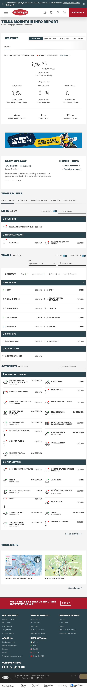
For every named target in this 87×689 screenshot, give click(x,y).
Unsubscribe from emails (67, 633)
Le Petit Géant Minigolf (16, 412)
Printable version (73, 169)
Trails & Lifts (50, 39)
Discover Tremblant (9, 619)
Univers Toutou (17, 453)
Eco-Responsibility (8, 642)
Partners (5, 649)
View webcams (72, 166)
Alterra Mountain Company (8, 686)
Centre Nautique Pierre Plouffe (62, 470)
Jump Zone (56, 480)
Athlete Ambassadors (9, 645)
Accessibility (62, 686)
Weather (36, 39)
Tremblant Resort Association (12, 656)
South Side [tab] (22, 201)
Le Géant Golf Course (61, 490)
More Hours (65, 55)
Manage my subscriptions (67, 629)
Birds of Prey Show (18, 391)
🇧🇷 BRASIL (34, 645)
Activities (64, 39)
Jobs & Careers (35, 619)
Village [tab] (7, 47)
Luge (11, 498)
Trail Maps (78, 39)
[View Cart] (64, 12)
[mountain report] (44, 12)
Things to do (6, 629)
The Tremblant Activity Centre (16, 523)
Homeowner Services (37, 629)
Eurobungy (57, 390)
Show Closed (46, 211)
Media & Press (35, 622)
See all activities (74, 534)
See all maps (75, 588)
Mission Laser (58, 412)
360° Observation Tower (21, 469)
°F (45, 62)
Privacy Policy (23, 685)
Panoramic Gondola (19, 431)
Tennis (54, 512)
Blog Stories (6, 622)
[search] (58, 12)
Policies (61, 626)
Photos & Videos (8, 633)
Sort (30, 261)
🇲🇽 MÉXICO (34, 642)
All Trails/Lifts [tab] (7, 201)
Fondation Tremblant (37, 633)
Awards (4, 652)
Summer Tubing (16, 441)
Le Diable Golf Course (20, 491)
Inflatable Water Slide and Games (20, 403)
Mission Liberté (16, 422)
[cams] (51, 12)
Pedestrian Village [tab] (39, 201)
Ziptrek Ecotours (59, 521)
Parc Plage (56, 501)
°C (46, 64)
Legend (59, 256)
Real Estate (34, 626)
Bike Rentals (57, 381)
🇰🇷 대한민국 (34, 652)
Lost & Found (63, 622)
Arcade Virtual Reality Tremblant (18, 381)
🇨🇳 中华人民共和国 (37, 656)
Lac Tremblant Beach (61, 402)
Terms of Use (35, 685)
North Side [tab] (55, 201)
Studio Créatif (58, 433)
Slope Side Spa (16, 512)
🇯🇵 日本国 (34, 649)
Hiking (12, 480)
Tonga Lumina (58, 443)
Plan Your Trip (7, 626)
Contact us (62, 619)
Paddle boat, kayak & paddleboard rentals (61, 423)
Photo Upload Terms (48, 685)
